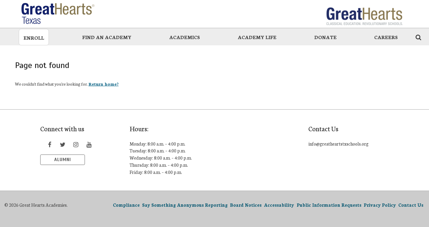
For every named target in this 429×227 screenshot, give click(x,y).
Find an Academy (106, 36)
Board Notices (246, 205)
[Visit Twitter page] (62, 144)
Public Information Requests (329, 205)
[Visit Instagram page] (75, 144)
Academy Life (257, 36)
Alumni (62, 159)
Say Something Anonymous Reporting (185, 205)
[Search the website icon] (418, 37)
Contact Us (410, 205)
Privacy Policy (380, 205)
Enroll (34, 37)
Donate (325, 36)
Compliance (126, 205)
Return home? (103, 84)
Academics (184, 36)
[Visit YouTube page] (89, 144)
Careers (386, 36)
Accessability (279, 205)
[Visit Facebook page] (49, 144)
